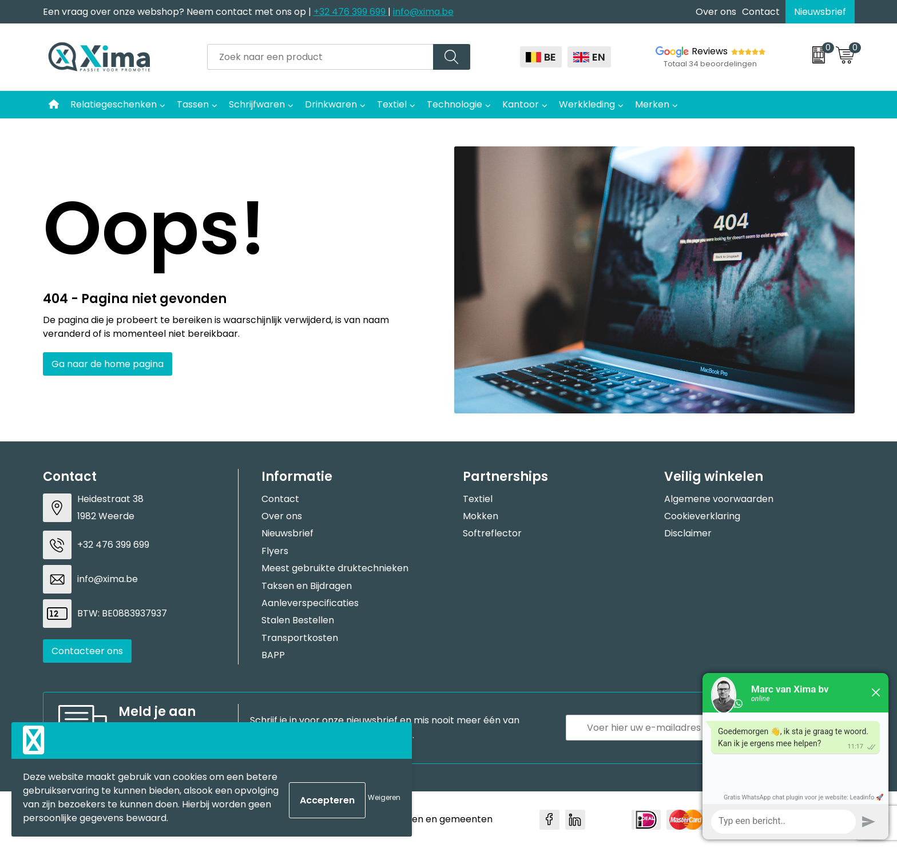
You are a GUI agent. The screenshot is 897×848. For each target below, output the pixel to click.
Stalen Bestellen (297, 620)
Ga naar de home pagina (107, 364)
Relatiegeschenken (113, 104)
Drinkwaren (331, 104)
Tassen (193, 104)
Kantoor (520, 104)
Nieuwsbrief (820, 11)
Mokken (480, 516)
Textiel (392, 104)
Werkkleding (587, 104)
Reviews (710, 51)
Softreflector (492, 533)
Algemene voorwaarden (718, 498)
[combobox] (320, 57)
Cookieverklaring (702, 516)
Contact (761, 11)
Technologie (454, 104)
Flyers (274, 551)
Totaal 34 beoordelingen (710, 63)
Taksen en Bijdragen (306, 585)
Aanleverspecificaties (310, 603)
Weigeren (384, 797)
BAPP (273, 655)
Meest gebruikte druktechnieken (334, 568)
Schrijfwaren (257, 104)
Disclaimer (688, 533)
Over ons (716, 11)
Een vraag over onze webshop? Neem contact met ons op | (178, 11)
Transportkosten (299, 637)
